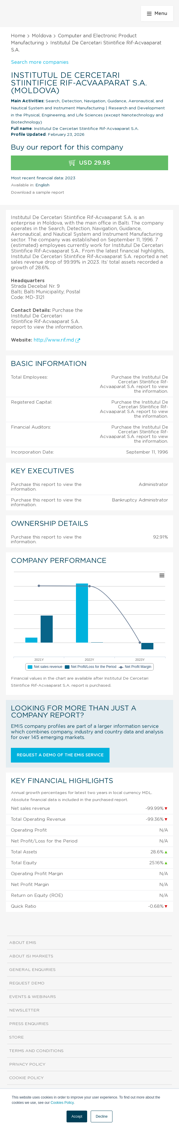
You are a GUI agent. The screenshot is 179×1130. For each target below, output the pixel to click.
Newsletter (24, 1010)
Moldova (42, 36)
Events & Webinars (32, 997)
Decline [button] (101, 1116)
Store (16, 1037)
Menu (157, 13)
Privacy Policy (27, 1064)
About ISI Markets (31, 956)
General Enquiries (32, 970)
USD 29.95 (89, 163)
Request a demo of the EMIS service (60, 755)
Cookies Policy (62, 1103)
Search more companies (40, 62)
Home (18, 36)
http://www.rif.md (57, 340)
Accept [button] (77, 1116)
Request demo (26, 983)
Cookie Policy (26, 1078)
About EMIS (22, 943)
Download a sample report (37, 192)
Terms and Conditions (36, 1051)
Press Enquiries (29, 1024)
